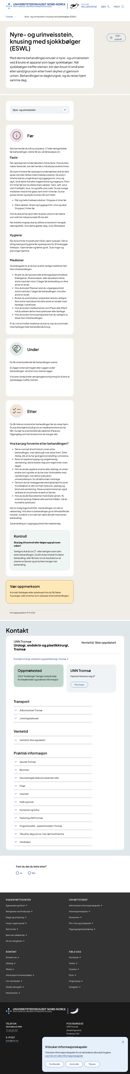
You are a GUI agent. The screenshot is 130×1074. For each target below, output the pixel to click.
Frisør (22, 789)
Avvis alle (74, 1064)
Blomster (24, 773)
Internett (24, 797)
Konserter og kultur (29, 813)
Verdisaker (25, 845)
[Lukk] (123, 1042)
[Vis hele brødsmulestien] (19, 16)
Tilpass (92, 1064)
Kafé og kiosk (27, 805)
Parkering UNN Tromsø (31, 821)
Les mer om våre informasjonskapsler (64, 1055)
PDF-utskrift (118, 31)
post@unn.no (12, 1040)
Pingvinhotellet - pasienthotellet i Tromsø (41, 829)
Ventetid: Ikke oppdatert (32, 743)
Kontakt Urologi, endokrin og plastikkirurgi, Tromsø (40, 662)
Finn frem (79, 688)
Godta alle (54, 1064)
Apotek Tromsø (28, 765)
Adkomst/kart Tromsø (31, 714)
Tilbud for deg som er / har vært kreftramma (42, 837)
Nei (33, 876)
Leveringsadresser (29, 722)
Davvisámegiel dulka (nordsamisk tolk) (39, 781)
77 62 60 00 (12, 1030)
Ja (21, 876)
